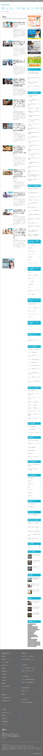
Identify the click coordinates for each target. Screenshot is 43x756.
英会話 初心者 (35, 636)
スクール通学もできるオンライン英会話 (34, 145)
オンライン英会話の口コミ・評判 (34, 369)
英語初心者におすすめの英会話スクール (34, 226)
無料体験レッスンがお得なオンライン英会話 (34, 111)
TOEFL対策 (29, 630)
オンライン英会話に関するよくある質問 (34, 373)
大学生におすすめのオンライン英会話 (34, 171)
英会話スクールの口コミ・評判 (34, 410)
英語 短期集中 (33, 623)
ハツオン (29, 328)
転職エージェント (25, 690)
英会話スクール (5, 1)
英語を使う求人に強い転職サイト (34, 527)
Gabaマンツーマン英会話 (32, 274)
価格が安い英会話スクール (33, 206)
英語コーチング (33, 640)
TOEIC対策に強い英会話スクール (34, 189)
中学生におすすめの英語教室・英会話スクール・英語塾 (34, 235)
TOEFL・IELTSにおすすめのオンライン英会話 (34, 120)
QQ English (30, 256)
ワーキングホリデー (37, 643)
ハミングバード (31, 325)
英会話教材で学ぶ (31, 477)
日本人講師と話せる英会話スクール (34, 215)
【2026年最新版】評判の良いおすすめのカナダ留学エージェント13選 (36, 613)
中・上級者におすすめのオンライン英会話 (34, 162)
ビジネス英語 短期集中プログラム (33, 203)
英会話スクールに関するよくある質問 (34, 414)
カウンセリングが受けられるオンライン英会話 (34, 154)
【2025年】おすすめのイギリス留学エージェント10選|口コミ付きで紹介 (36, 607)
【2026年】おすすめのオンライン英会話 (33, 96)
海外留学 (29, 640)
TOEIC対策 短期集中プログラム (33, 193)
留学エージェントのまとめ (33, 456)
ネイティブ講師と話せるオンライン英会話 (34, 100)
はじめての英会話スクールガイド (28, 659)
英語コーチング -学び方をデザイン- (33, 86)
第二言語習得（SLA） (32, 506)
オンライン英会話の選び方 (33, 362)
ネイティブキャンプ (31, 253)
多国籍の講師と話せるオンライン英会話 (34, 133)
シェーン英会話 (31, 280)
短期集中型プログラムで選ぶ (33, 199)
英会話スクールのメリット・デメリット (34, 398)
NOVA (29, 286)
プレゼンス (30, 316)
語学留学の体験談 (31, 450)
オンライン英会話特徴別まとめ (34, 365)
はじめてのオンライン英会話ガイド (28, 656)
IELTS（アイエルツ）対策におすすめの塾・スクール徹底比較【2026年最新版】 (36, 584)
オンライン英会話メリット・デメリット (34, 356)
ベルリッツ (30, 271)
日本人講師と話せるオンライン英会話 (34, 128)
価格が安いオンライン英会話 (33, 107)
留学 (28, 9)
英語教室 (29, 637)
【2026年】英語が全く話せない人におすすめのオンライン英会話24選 (36, 561)
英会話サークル (31, 483)
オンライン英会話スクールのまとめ (34, 377)
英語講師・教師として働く (33, 538)
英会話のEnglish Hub (37, 753)
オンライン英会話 (8, 1)
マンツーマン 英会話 (31, 632)
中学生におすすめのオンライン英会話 (34, 167)
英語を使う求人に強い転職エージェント (34, 523)
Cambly (29, 259)
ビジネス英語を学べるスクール (34, 196)
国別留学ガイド (31, 453)
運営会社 (3, 715)
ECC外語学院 (30, 283)
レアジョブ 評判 (30, 643)
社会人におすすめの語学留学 (33, 439)
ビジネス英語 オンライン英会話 (33, 626)
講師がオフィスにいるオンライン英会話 (34, 150)
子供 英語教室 (30, 644)
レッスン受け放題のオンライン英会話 (34, 137)
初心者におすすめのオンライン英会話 (34, 158)
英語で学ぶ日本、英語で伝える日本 (34, 78)
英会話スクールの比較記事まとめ (28, 682)
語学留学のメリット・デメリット (34, 443)
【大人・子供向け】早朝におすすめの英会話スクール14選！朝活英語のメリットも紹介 (36, 590)
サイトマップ (4, 724)
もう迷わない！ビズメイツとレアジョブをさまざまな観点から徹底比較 (36, 567)
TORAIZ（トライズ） (32, 310)
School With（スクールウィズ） (33, 340)
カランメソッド (30, 636)
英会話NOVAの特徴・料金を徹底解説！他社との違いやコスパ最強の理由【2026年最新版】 (36, 578)
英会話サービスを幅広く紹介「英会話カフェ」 (10, 735)
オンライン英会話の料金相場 (33, 359)
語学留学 (3, 668)
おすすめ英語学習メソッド (33, 503)
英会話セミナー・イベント (7, 659)
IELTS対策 (33, 630)
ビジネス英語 (30, 625)
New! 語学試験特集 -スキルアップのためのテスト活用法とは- (33, 73)
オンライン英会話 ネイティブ (32, 639)
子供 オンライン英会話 (36, 644)
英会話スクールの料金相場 (33, 401)
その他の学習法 (36, 9)
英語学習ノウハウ (37, 1)
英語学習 (29, 623)
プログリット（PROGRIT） (33, 307)
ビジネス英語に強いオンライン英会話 (34, 104)
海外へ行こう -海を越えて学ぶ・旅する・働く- (33, 82)
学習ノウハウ (11, 9)
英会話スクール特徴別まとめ (33, 407)
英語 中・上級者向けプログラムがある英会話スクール (33, 230)
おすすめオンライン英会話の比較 (34, 382)
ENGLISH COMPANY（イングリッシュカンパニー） (33, 304)
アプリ (32, 9)
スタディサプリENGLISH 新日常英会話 (33, 465)
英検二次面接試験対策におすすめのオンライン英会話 (34, 175)
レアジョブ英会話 (31, 244)
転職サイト (24, 693)
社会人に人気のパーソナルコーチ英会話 (34, 394)
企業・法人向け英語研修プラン (34, 514)
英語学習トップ (1, 1)
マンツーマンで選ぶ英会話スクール (34, 210)
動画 (29, 486)
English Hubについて (6, 712)
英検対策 (29, 629)
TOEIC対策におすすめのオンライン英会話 (34, 116)
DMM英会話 (30, 247)
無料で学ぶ (30, 495)
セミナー (7, 9)
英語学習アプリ (16, 1)
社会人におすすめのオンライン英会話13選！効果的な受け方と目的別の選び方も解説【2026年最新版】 (36, 555)
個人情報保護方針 (5, 721)
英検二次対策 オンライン (35, 629)
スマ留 (29, 336)
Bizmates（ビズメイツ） (32, 250)
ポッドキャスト (31, 489)
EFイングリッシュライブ (32, 262)
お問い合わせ (4, 718)
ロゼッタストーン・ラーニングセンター (34, 290)
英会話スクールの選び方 (32, 404)
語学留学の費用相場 (31, 447)
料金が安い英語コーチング (33, 222)
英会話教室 (23, 9)
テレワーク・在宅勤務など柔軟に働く (34, 535)
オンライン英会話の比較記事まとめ (28, 679)
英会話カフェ (30, 480)
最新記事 (3, 9)
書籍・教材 (30, 492)
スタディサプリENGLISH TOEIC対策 (32, 469)
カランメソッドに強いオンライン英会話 (34, 124)
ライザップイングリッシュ (33, 313)
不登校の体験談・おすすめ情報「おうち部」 (10, 733)
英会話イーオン (31, 277)
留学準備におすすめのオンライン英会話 (34, 180)
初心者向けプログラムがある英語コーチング (34, 219)
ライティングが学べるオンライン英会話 (34, 141)
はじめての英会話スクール (33, 390)
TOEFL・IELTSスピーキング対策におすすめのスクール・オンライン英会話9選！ (36, 601)
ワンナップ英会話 (31, 294)
